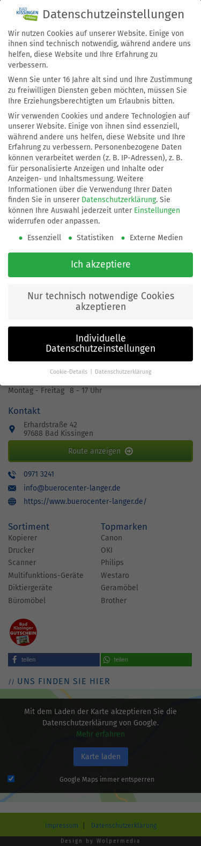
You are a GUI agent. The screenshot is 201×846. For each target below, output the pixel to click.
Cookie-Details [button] (69, 361)
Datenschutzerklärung (118, 189)
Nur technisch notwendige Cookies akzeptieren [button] (100, 291)
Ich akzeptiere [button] (101, 253)
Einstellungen (157, 199)
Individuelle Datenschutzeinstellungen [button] (100, 333)
